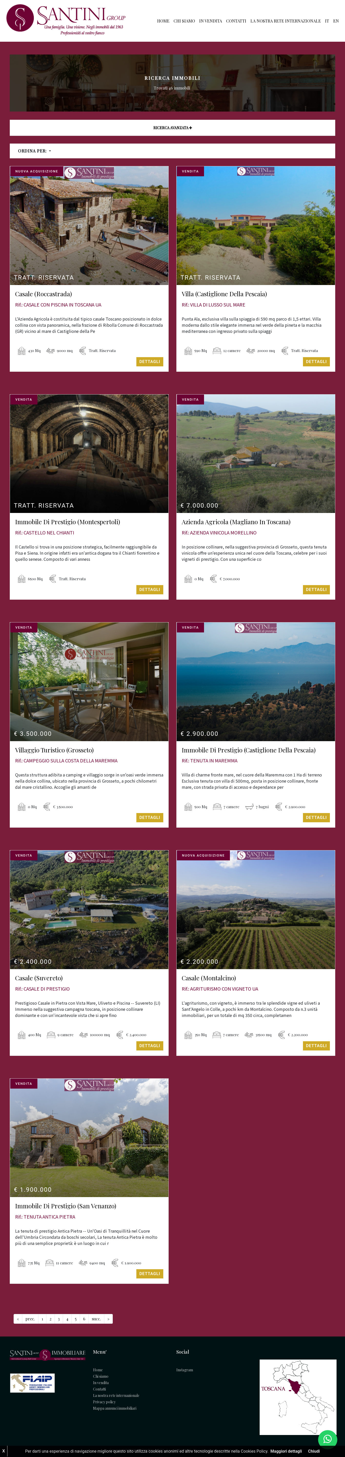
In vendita (210, 21)
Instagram (184, 1369)
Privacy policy (104, 1401)
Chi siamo (184, 21)
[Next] (96, 1319)
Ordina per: (33, 151)
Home (163, 21)
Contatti (236, 21)
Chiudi (314, 1451)
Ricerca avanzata (172, 127)
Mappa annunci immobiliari (114, 1408)
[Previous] (18, 1319)
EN (336, 21)
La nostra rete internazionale (285, 21)
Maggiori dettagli (286, 1451)
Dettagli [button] (149, 361)
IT (327, 21)
